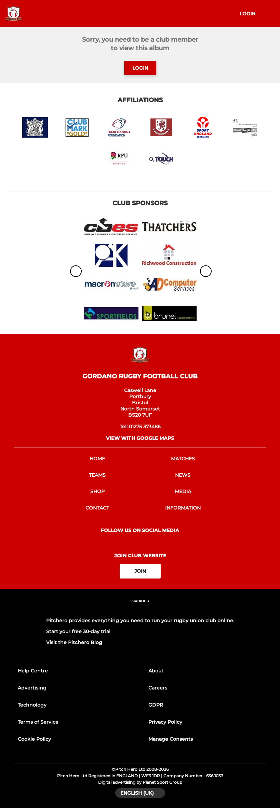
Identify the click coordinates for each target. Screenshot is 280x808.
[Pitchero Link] (140, 610)
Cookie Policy (34, 739)
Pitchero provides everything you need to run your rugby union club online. (140, 620)
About (155, 671)
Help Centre (33, 671)
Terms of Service (38, 722)
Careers (157, 688)
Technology (32, 705)
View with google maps (140, 438)
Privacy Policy (165, 722)
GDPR (155, 705)
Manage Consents (170, 739)
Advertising (32, 688)
